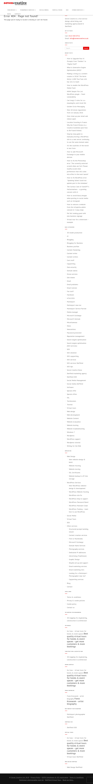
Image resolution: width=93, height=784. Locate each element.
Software (70, 387)
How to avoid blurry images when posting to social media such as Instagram (77, 198)
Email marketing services (78, 566)
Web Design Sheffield (74, 767)
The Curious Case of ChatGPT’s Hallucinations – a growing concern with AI (78, 189)
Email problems (72, 284)
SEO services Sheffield (75, 363)
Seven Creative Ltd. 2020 (20, 777)
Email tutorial (72, 288)
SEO (67, 10)
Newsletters (71, 329)
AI (67, 236)
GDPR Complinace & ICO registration (55, 777)
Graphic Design (74, 559)
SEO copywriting (73, 356)
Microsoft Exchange (74, 315)
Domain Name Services (77, 546)
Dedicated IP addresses (77, 552)
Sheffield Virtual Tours (53, 780)
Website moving (74, 469)
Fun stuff (70, 291)
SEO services (71, 360)
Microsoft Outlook (73, 319)
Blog (9, 14)
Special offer (71, 391)
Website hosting (72, 425)
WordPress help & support (78, 499)
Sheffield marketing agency (77, 373)
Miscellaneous (72, 322)
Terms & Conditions (76, 777)
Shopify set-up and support (78, 563)
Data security (71, 267)
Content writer (72, 253)
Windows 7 (71, 432)
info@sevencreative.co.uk (79, 38)
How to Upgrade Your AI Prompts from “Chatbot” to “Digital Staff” (76, 61)
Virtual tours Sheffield (75, 757)
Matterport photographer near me (31, 780)
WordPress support (74, 439)
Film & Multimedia (76, 539)
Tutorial (70, 404)
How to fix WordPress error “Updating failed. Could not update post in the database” (77, 180)
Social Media (44, 10)
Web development (73, 415)
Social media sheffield (75, 384)
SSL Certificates (74, 473)
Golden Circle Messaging (76, 106)
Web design (71, 411)
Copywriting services (76, 579)
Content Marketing (73, 250)
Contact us (71, 607)
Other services (78, 10)
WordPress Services (28, 10)
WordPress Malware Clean (78, 506)
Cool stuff (70, 260)
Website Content (73, 418)
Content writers (72, 257)
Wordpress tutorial (73, 442)
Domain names (72, 271)
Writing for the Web (74, 446)
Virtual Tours (57, 10)
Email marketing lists (76, 570)
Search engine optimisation (76, 340)
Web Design (12, 10)
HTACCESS (71, 298)
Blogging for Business (75, 243)
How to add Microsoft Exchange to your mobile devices (76, 154)
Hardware (70, 295)
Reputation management (75, 336)
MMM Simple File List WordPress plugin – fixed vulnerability (76, 94)
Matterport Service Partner (76, 309)
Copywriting (71, 264)
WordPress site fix (75, 495)
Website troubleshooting (76, 429)
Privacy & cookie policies (76, 601)
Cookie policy (71, 604)
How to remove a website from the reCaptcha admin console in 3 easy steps (76, 207)
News (69, 326)
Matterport (71, 302)
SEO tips (70, 367)
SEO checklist (72, 353)
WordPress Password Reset (78, 502)
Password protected (74, 333)
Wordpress (70, 436)
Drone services (72, 274)
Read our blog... (68, 780)
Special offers (72, 394)
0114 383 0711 (74, 36)
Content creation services (78, 535)
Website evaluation (74, 422)
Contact (18, 14)
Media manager (72, 312)
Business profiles (73, 246)
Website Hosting (75, 466)
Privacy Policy (35, 777)
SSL (68, 398)
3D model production (74, 233)
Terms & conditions (74, 597)
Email (69, 281)
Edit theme (71, 278)
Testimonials (71, 401)
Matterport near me (74, 305)
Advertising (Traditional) (78, 556)
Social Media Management (76, 380)
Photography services (76, 549)
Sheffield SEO (72, 377)
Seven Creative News (74, 370)
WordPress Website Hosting (79, 492)
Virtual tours (71, 408)
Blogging (70, 240)
